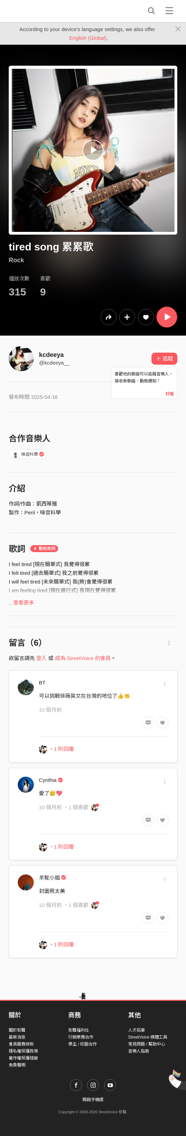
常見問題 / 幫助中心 (146, 1044)
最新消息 (17, 1037)
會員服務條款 (21, 1044)
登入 (41, 658)
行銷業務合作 (80, 1037)
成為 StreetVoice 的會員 (83, 658)
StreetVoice (37, 10)
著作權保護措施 (23, 1058)
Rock (16, 260)
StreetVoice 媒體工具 (148, 1037)
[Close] (178, 29)
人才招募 (136, 1030)
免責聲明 (17, 1065)
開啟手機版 (93, 1099)
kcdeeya (51, 354)
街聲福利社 (78, 1030)
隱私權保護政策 (23, 1051)
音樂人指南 (138, 1051)
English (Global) (88, 38)
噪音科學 (28, 454)
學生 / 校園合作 (82, 1044)
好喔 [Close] (169, 393)
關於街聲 (17, 1030)
